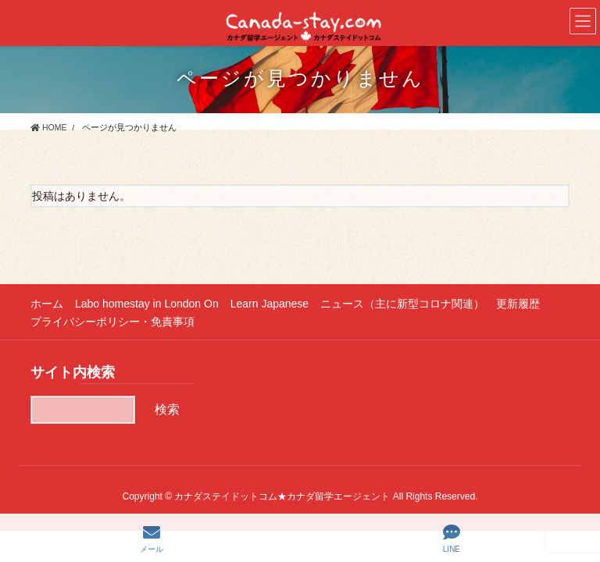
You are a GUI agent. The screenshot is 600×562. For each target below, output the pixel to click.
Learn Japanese (269, 303)
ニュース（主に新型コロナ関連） (402, 303)
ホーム (46, 303)
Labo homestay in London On (147, 303)
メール (151, 538)
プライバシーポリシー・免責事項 (112, 321)
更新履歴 (518, 303)
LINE (451, 538)
